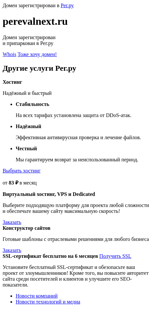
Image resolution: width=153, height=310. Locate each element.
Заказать (12, 222)
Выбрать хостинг (22, 170)
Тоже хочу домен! (37, 54)
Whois (9, 54)
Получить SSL (115, 256)
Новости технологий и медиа (48, 301)
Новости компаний (37, 296)
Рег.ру (67, 5)
